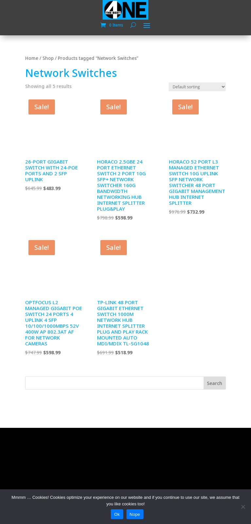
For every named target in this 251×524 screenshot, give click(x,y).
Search (214, 383)
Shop (48, 58)
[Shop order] (197, 86)
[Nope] (243, 506)
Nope (135, 514)
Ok (117, 514)
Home (31, 58)
